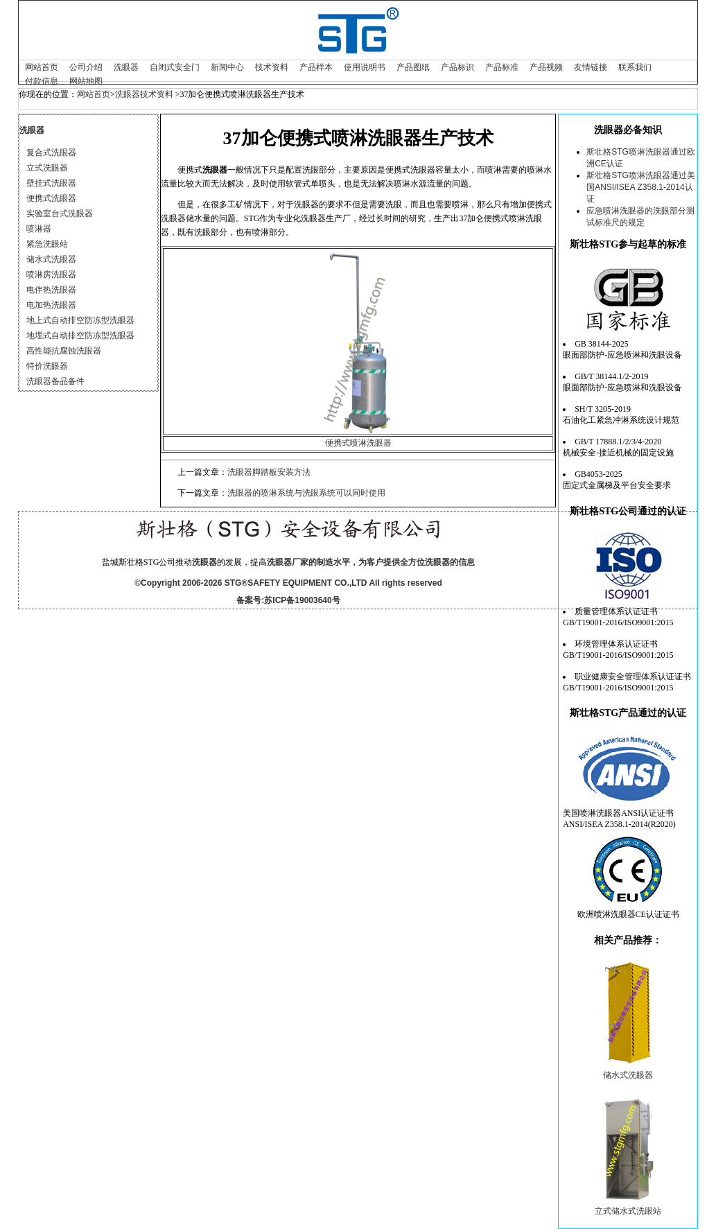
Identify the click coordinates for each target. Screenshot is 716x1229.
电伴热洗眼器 (51, 290)
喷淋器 (38, 229)
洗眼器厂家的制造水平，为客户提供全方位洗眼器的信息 (371, 562)
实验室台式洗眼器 (59, 213)
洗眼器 (126, 67)
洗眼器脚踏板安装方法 (269, 472)
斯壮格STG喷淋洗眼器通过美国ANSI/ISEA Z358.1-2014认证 (640, 187)
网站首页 (41, 67)
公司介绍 (86, 67)
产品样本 (316, 67)
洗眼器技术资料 (144, 94)
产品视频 (546, 67)
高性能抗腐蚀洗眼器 (63, 351)
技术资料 (271, 67)
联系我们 (635, 67)
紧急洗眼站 (47, 244)
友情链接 (590, 67)
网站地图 (86, 81)
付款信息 (41, 81)
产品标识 (457, 67)
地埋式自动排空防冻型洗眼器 (80, 335)
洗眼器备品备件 (55, 381)
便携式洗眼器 (51, 198)
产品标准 (501, 67)
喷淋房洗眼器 (51, 274)
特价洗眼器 (47, 366)
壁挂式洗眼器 (51, 183)
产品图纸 (413, 67)
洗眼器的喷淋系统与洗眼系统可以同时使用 (306, 493)
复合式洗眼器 (51, 152)
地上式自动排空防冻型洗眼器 (80, 320)
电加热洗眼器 (51, 305)
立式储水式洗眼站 (628, 1211)
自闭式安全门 (175, 67)
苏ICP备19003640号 (302, 600)
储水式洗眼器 (51, 259)
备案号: (250, 600)
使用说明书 (364, 67)
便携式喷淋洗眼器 (358, 443)
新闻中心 (227, 67)
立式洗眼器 (47, 168)
